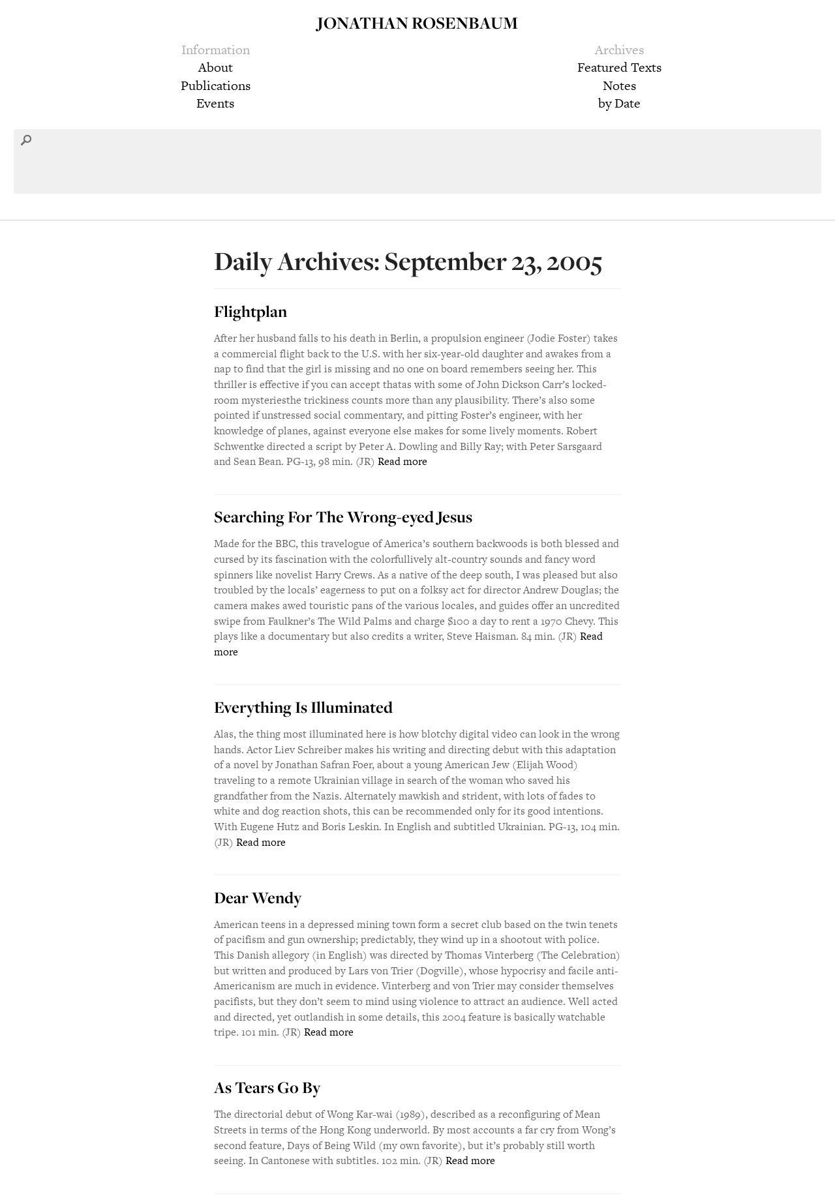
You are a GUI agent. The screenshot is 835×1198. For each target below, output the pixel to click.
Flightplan (250, 311)
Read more (402, 461)
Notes (619, 85)
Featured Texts (619, 67)
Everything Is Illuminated (303, 707)
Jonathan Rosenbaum (417, 22)
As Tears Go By (267, 1087)
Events (215, 103)
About (215, 67)
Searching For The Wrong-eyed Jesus (343, 516)
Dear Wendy (257, 897)
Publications (215, 85)
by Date (619, 103)
